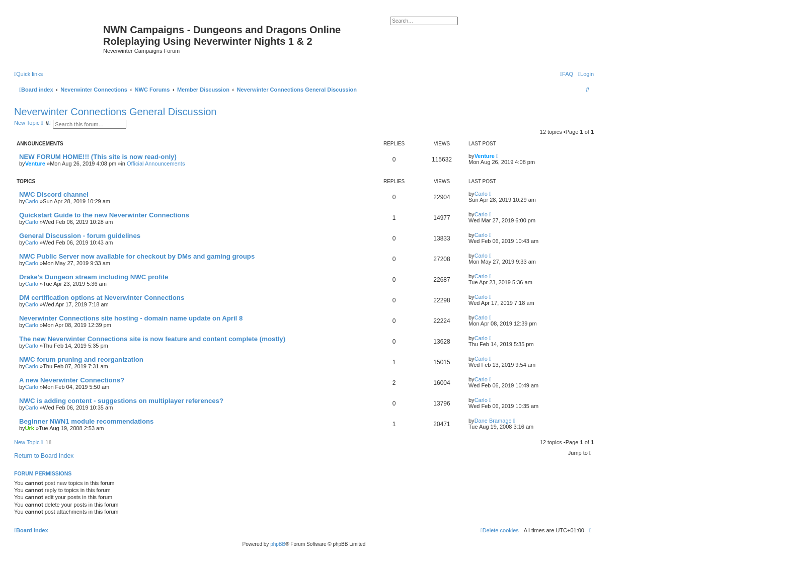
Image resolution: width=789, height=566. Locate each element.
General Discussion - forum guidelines (79, 235)
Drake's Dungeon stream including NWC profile (93, 277)
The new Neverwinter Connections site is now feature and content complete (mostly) (152, 339)
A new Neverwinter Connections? (71, 380)
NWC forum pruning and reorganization (81, 359)
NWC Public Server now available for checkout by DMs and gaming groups (137, 256)
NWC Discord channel (54, 194)
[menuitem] (586, 74)
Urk (29, 428)
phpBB (277, 544)
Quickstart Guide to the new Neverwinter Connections (104, 215)
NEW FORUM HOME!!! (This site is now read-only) (98, 156)
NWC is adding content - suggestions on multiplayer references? (121, 401)
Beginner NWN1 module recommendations (86, 421)
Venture (35, 163)
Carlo (31, 201)
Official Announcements (156, 163)
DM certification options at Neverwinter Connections (101, 297)
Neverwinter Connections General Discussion (115, 111)
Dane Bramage (493, 421)
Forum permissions (42, 473)
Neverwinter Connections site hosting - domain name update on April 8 (131, 318)
